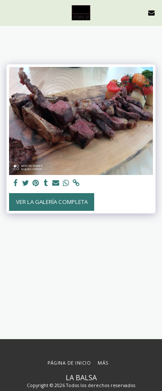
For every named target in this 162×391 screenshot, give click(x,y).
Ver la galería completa (52, 202)
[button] (9, 12)
